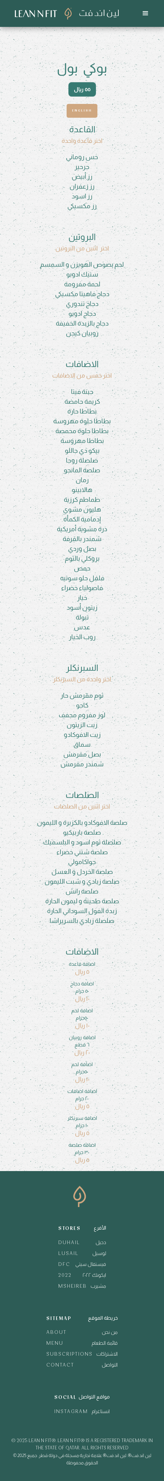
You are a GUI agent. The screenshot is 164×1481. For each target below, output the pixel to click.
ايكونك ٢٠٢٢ (94, 1275)
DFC (64, 1264)
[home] (64, 13)
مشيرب (98, 1286)
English (82, 110)
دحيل (101, 1242)
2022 (65, 1275)
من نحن (110, 1332)
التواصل (110, 1365)
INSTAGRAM (71, 1411)
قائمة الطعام (105, 1343)
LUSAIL (68, 1253)
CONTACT (60, 1365)
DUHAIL (69, 1242)
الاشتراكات (107, 1354)
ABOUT (56, 1332)
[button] (146, 13)
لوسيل (99, 1253)
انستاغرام (101, 1411)
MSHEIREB (72, 1286)
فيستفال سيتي (90, 1264)
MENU (54, 1343)
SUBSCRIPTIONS (69, 1354)
